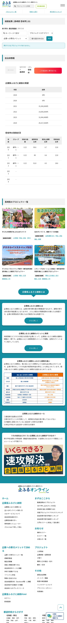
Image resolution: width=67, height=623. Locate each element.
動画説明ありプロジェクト (46, 502)
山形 (16, 620)
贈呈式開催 (8, 561)
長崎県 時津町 (7, 238)
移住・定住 (22, 238)
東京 (34, 620)
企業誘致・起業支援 (44, 555)
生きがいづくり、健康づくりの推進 (46, 232)
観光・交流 (22, 275)
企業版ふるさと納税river (14, 594)
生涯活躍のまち (49, 236)
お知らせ (39, 528)
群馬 (34, 618)
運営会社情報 (41, 575)
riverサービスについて (12, 514)
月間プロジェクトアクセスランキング (50, 512)
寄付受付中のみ (37, 38)
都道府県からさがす (13, 611)
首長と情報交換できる (12, 565)
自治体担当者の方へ (11, 517)
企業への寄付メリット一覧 (13, 555)
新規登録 (7, 601)
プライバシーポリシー (44, 588)
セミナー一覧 (41, 536)
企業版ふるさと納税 (12, 502)
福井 (43, 620)
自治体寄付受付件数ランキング (47, 516)
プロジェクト (41, 547)
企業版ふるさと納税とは (12, 507)
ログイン (7, 598)
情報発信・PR (6, 279)
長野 (52, 620)
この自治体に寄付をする (48, 71)
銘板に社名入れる (10, 578)
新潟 (43, 618)
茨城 (25, 618)
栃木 (30, 618)
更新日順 (21, 28)
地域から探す (33, 12)
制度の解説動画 (42, 581)
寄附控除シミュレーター (12, 524)
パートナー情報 (42, 578)
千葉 (30, 620)
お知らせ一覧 (41, 539)
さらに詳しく (33, 320)
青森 (13, 618)
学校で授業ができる (11, 571)
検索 (49, 38)
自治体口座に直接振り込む (46, 509)
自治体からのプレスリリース (14, 588)
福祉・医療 (37, 239)
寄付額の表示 (41, 6)
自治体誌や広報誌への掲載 (13, 585)
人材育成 (15, 238)
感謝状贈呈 (8, 558)
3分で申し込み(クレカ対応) (46, 506)
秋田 (12, 620)
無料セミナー (41, 532)
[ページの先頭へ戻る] (60, 606)
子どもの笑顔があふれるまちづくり (14, 232)
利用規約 (40, 591)
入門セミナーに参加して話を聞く (48, 522)
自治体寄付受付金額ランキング (47, 519)
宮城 (7, 620)
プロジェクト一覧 (11, 12)
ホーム (5, 498)
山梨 (48, 620)
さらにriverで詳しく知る (13, 527)
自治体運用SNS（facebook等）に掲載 (17, 581)
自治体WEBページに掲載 (13, 568)
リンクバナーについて (44, 585)
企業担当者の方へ (10, 520)
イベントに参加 (9, 575)
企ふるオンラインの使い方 (13, 510)
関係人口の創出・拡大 (51, 275)
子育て (29, 238)
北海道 (8, 618)
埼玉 (25, 620)
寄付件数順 (13, 28)
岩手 (17, 618)
